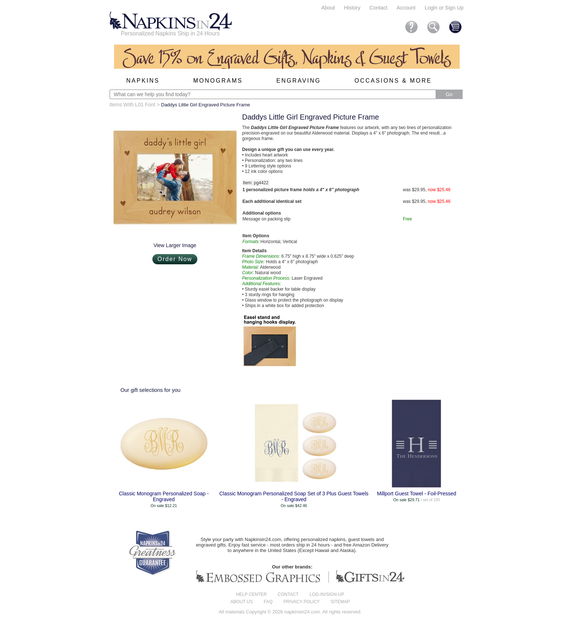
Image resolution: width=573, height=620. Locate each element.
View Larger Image (174, 245)
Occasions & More (393, 81)
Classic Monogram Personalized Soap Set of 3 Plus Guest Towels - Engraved (293, 496)
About (328, 8)
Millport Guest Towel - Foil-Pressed (416, 493)
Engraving (298, 81)
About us (242, 601)
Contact (378, 8)
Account (405, 8)
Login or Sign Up (444, 8)
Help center (251, 594)
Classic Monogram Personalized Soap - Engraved (164, 496)
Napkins (143, 81)
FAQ (268, 601)
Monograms (218, 81)
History (352, 8)
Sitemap (340, 601)
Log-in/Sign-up (327, 594)
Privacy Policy (302, 601)
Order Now (175, 259)
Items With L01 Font (132, 104)
